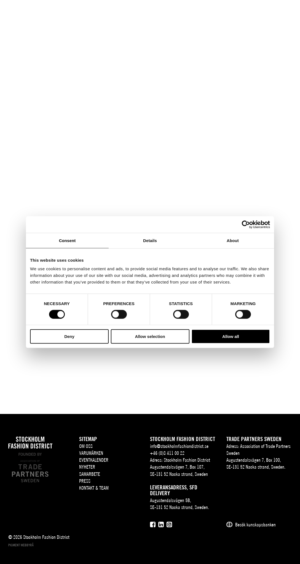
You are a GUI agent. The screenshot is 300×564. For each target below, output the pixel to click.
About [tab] (233, 240)
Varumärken (91, 453)
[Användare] (272, 12)
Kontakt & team (94, 488)
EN (246, 13)
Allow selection (150, 336)
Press (84, 481)
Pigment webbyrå (21, 545)
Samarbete (89, 474)
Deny (69, 336)
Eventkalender (93, 460)
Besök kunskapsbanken (255, 525)
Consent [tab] (67, 240)
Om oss (86, 446)
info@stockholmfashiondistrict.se (179, 446)
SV (237, 13)
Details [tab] (150, 240)
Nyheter (87, 467)
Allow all (230, 336)
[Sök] (259, 12)
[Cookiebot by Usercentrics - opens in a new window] (246, 224)
